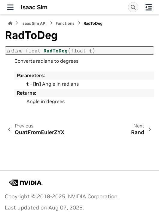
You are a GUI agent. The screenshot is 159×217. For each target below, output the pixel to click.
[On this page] (148, 7)
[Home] (10, 23)
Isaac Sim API (34, 23)
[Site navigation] (10, 7)
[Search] (133, 7)
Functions (65, 23)
